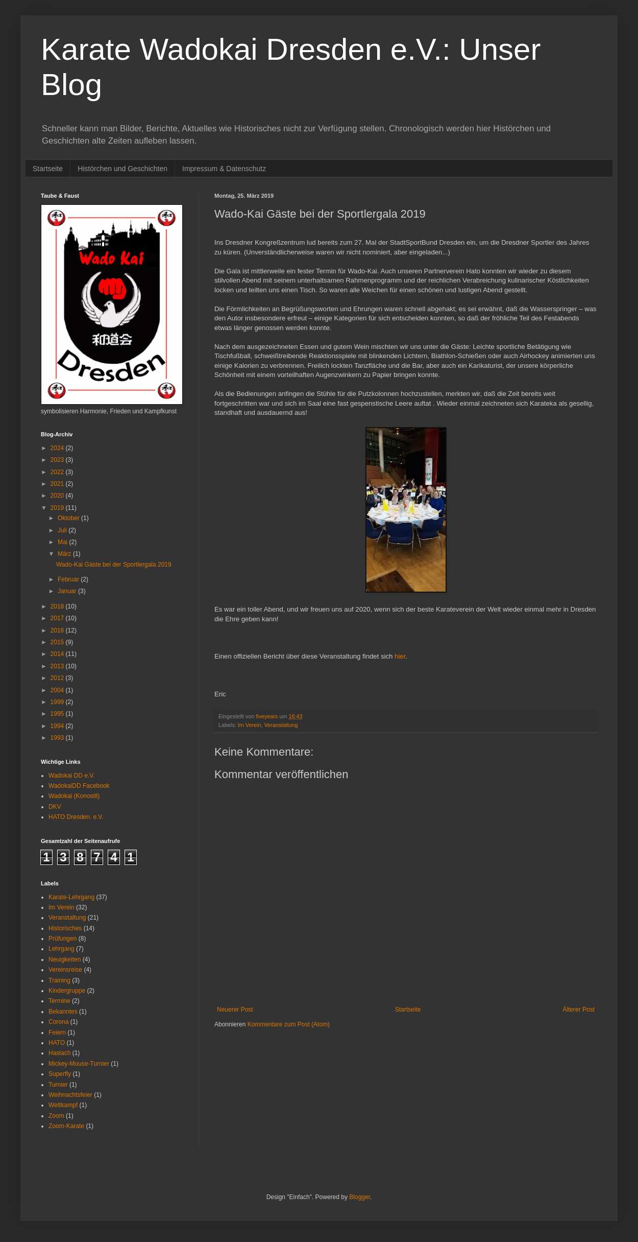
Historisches (65, 928)
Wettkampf (63, 1105)
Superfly (59, 1073)
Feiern (57, 1032)
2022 (58, 472)
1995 (58, 713)
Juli (63, 530)
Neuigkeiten (64, 959)
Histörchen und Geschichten (122, 169)
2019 (58, 507)
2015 (58, 642)
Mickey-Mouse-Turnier (78, 1063)
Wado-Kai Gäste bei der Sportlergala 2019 (113, 564)
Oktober (69, 518)
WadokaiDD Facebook (79, 785)
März (65, 553)
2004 (58, 690)
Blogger (359, 1197)
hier (400, 656)
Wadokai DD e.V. (71, 775)
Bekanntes (63, 1011)
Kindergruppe (66, 990)
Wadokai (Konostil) (74, 796)
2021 (58, 483)
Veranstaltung (281, 725)
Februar (69, 579)
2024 (58, 448)
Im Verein (249, 725)
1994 (58, 726)
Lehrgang (61, 948)
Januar (68, 591)
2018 (58, 606)
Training (59, 980)
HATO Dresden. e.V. (76, 817)
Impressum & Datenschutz (224, 169)
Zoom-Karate (66, 1126)
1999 (58, 702)
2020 (58, 495)
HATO (56, 1042)
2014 (58, 654)
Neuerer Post (235, 1009)
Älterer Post (578, 1009)
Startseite (48, 169)
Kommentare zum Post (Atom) (289, 1024)
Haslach (59, 1053)
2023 (58, 459)
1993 (58, 737)
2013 (58, 666)
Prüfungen (62, 938)
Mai (63, 542)
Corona (58, 1021)
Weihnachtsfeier (70, 1094)
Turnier (58, 1084)
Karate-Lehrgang (71, 897)
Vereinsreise (65, 969)
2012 (58, 678)
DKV (54, 806)
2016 (58, 630)
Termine (59, 1000)
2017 (58, 618)
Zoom (56, 1115)
